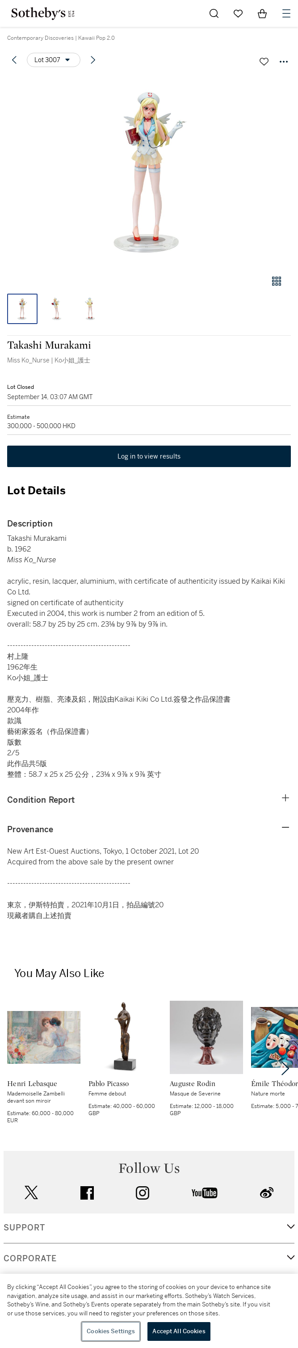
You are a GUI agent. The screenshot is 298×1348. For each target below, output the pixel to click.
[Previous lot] (14, 60)
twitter (31, 1193)
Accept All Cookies (178, 1331)
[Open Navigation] (286, 13)
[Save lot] (264, 62)
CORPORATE (30, 1259)
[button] (149, 171)
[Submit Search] (214, 13)
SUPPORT (24, 1228)
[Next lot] (93, 60)
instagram (142, 1193)
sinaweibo (266, 1192)
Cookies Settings (111, 1331)
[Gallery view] (276, 281)
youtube (205, 1193)
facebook (87, 1193)
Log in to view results (149, 456)
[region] (149, 1311)
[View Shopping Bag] (262, 13)
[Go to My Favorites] (238, 13)
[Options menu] (53, 60)
